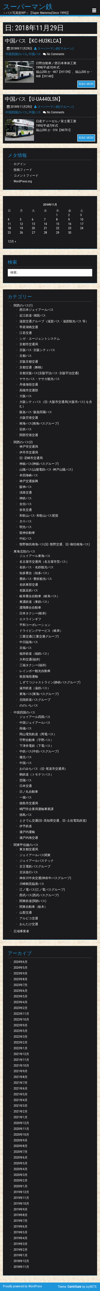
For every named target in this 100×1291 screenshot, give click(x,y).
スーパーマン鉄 (28, 7)
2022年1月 (21, 1048)
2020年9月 (21, 1140)
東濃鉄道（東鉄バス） (34, 602)
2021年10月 (21, 1065)
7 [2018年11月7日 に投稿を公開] (44, 219)
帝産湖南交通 (28, 327)
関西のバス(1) (23, 305)
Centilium (74, 1286)
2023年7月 (21, 985)
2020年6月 (21, 1157)
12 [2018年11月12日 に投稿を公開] (21, 224)
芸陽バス (25, 780)
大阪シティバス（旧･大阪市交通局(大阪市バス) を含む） (55, 404)
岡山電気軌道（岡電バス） (38, 734)
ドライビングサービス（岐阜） (41, 630)
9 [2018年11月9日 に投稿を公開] (69, 219)
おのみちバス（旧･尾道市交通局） (43, 769)
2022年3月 (21, 1036)
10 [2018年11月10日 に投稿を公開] (81, 219)
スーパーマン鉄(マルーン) (54, 48)
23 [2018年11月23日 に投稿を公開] (69, 228)
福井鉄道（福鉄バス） (34, 653)
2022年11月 (21, 1014)
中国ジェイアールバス (34, 722)
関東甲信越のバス (26, 845)
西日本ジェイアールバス (36, 310)
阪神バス (25, 487)
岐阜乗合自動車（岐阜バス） (39, 596)
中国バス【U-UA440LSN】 (34, 99)
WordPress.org (23, 181)
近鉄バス (25, 429)
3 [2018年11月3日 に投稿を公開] (81, 215)
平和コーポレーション (34, 625)
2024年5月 (21, 967)
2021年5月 (21, 1094)
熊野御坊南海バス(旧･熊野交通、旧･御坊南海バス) (54, 544)
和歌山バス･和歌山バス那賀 (38, 515)
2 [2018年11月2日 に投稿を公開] (69, 215)
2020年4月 (21, 1169)
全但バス (25, 504)
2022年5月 (21, 1031)
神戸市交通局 (28, 446)
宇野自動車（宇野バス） (36, 740)
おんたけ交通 (28, 924)
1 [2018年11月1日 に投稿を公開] (57, 215)
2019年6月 (21, 1226)
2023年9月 (21, 973)
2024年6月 (21, 962)
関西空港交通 (28, 435)
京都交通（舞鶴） (31, 367)
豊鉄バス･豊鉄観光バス (35, 579)
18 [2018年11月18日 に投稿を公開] (9, 228)
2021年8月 (21, 1077)
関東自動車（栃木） (33, 907)
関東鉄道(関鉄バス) (32, 901)
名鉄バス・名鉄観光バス (36, 567)
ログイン (20, 164)
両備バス (25, 728)
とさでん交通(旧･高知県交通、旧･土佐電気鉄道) (53, 820)
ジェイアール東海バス (34, 556)
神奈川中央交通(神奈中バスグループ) (45, 878)
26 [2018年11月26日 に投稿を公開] (21, 232)
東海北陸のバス (24, 551)
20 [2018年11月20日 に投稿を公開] (33, 228)
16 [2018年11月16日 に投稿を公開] (69, 224)
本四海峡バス (28, 475)
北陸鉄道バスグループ (34, 700)
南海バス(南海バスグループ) (39, 423)
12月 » (12, 241)
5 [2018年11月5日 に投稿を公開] (20, 219)
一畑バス (25, 797)
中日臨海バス (28, 642)
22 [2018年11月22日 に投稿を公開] (57, 228)
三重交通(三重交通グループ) (39, 636)
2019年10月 (21, 1203)
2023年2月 (21, 1008)
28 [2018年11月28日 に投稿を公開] (45, 232)
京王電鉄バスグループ (34, 866)
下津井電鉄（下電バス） (36, 746)
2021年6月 (21, 1088)
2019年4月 (21, 1238)
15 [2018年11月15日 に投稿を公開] (57, 224)
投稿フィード (23, 170)
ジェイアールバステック (36, 860)
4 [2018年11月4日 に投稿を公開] (8, 219)
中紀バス (25, 538)
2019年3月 (21, 1244)
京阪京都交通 (28, 361)
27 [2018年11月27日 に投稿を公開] (33, 232)
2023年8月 (21, 979)
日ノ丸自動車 (28, 791)
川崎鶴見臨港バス (31, 884)
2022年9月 (21, 1025)
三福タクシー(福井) (32, 665)
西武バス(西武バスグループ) (39, 895)
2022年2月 (21, 1042)
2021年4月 (21, 1100)
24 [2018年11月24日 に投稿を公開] (81, 228)
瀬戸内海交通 (28, 838)
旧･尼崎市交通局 (31, 458)
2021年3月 (21, 1105)
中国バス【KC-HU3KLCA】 (34, 41)
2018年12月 (21, 1261)
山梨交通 (25, 912)
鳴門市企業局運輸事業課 (36, 809)
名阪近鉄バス (28, 590)
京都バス (25, 356)
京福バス (25, 648)
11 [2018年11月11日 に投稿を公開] (9, 224)
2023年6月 (21, 991)
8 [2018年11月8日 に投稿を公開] (57, 219)
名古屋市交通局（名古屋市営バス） (44, 561)
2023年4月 (21, 1002)
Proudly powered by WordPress (22, 1286)
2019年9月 (21, 1209)
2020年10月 (21, 1134)
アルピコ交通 (28, 918)
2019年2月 (21, 1249)
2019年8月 (21, 1215)
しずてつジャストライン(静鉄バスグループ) (49, 682)
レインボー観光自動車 (34, 671)
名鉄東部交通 (28, 584)
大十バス (25, 521)
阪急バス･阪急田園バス (35, 412)
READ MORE (86, 84)
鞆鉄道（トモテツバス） (36, 774)
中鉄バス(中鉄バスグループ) (39, 751)
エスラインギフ (30, 619)
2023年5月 (21, 996)
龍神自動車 (27, 533)
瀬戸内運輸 (27, 832)
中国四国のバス (16, 54)
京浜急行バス (28, 872)
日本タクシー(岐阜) (32, 613)
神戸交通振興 (28, 481)
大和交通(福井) (29, 659)
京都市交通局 (28, 344)
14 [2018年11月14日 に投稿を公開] (45, 224)
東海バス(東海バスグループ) (39, 694)
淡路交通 (25, 492)
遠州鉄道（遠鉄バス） (34, 688)
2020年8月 (21, 1146)
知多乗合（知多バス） (34, 573)
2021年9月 (21, 1071)
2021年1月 (21, 1117)
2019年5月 (21, 1232)
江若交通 (25, 333)
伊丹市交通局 (28, 452)
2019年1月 (21, 1255)
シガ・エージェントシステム (39, 338)
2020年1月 (21, 1186)
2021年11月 (21, 1060)
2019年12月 (21, 1192)
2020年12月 (21, 1123)
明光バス (25, 527)
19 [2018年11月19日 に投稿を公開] (21, 228)
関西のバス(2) (23, 442)
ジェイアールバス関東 (34, 855)
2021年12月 (21, 1054)
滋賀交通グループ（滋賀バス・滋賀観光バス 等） (54, 321)
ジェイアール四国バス (34, 717)
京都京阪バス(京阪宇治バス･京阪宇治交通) (49, 373)
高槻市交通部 (28, 390)
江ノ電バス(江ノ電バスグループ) (42, 889)
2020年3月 (21, 1175)
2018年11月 (21, 1267)
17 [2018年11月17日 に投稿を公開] (81, 224)
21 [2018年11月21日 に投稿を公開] (45, 228)
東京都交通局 (28, 849)
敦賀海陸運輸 (28, 676)
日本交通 (25, 786)
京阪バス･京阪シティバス (37, 350)
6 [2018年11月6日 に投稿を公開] (32, 219)
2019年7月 (21, 1221)
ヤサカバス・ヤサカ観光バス (39, 379)
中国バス (35, 54)
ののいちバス (28, 705)
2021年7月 (21, 1083)
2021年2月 (21, 1111)
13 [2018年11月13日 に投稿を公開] (33, 224)
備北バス (25, 757)
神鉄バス (25, 498)
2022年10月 (21, 1019)
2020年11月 (21, 1129)
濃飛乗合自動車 (30, 607)
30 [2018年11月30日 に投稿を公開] (69, 232)
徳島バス (25, 815)
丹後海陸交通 (28, 384)
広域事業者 (21, 931)
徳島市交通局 (28, 803)
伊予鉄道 (25, 826)
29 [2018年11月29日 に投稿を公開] (57, 232)
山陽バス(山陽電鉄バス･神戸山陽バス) (46, 469)
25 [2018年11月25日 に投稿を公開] (9, 232)
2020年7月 (21, 1152)
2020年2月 (21, 1180)
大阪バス (25, 396)
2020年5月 (21, 1163)
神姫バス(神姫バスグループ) (39, 464)
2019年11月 (21, 1198)
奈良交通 (25, 510)
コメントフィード (26, 175)
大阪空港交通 (28, 417)
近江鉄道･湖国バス (32, 315)
